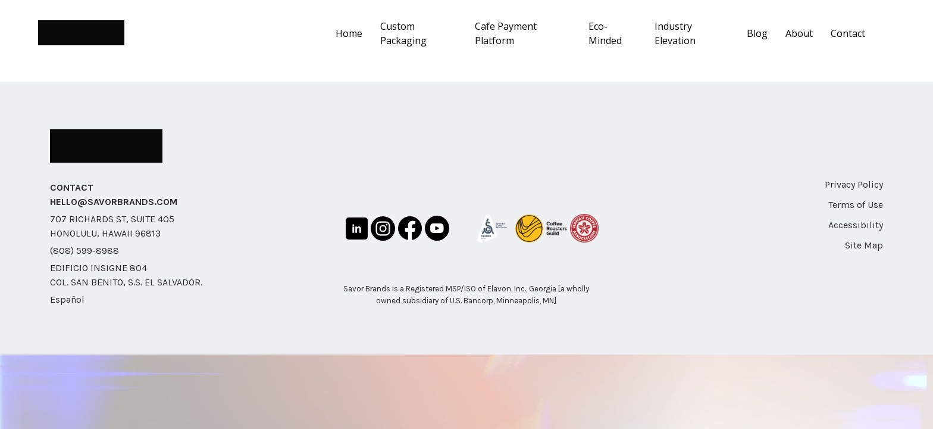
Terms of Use (855, 204)
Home (349, 33)
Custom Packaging (403, 33)
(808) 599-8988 (84, 250)
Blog (757, 33)
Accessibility (855, 225)
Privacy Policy (854, 184)
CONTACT (71, 187)
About (799, 33)
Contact (848, 33)
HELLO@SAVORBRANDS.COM (113, 201)
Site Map (864, 245)
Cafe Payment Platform (506, 33)
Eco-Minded (605, 33)
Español (67, 299)
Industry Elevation (675, 33)
